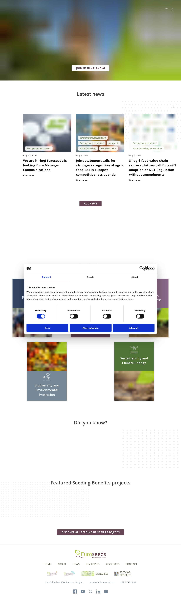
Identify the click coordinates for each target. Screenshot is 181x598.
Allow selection (90, 328)
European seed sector (39, 148)
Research (114, 143)
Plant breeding (88, 148)
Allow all (133, 328)
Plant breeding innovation (147, 148)
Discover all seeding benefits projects (90, 532)
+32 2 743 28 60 (128, 582)
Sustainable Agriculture (93, 137)
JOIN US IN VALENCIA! (90, 68)
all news (90, 203)
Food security (108, 148)
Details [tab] (90, 277)
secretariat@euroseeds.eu (101, 582)
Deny (47, 328)
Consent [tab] (46, 277)
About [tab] (134, 277)
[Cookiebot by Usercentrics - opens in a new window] (142, 268)
